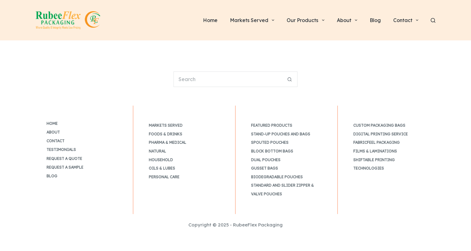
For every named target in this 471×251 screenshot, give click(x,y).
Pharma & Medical (167, 142)
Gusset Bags (264, 168)
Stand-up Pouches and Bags (280, 134)
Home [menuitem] (210, 20)
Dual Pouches (265, 159)
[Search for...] (228, 79)
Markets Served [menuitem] (253, 20)
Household (161, 159)
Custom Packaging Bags (379, 125)
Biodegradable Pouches (277, 177)
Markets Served (166, 125)
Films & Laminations (375, 151)
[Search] (433, 20)
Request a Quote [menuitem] (64, 158)
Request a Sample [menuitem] (64, 167)
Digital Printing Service (380, 134)
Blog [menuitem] (375, 20)
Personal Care (164, 177)
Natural (157, 151)
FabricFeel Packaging (376, 142)
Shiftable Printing (374, 159)
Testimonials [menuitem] (61, 149)
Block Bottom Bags (272, 151)
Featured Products (271, 125)
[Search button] (289, 79)
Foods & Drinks (165, 134)
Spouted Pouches (269, 142)
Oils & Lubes (162, 168)
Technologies (368, 168)
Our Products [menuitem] (307, 20)
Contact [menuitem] (407, 20)
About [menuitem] (348, 20)
